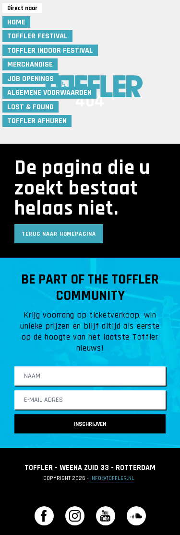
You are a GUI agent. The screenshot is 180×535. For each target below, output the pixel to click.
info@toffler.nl (112, 478)
